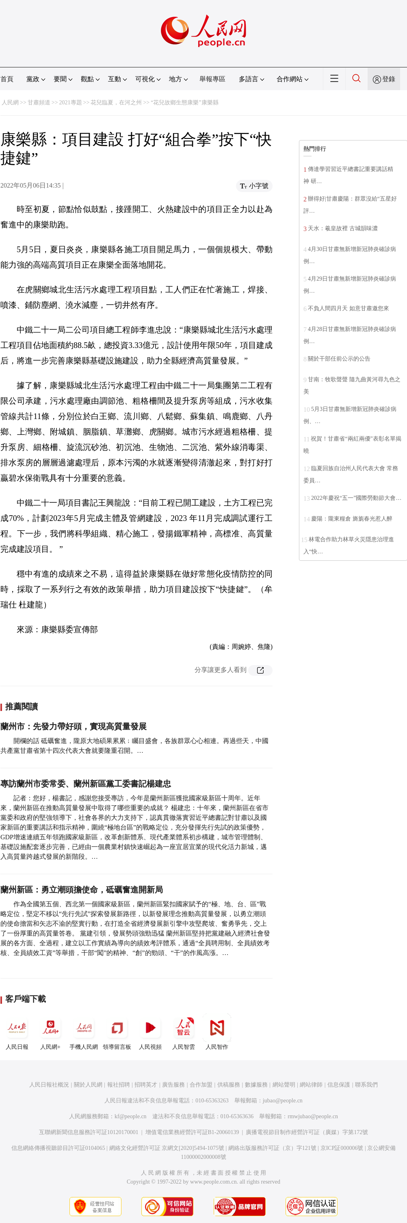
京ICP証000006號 (342, 1148)
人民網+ (50, 1031)
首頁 (6, 79)
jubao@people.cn (283, 1101)
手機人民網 (83, 1031)
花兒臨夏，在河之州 (116, 102)
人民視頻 (150, 1031)
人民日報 (17, 1031)
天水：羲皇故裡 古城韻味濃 (343, 228)
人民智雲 (183, 1031)
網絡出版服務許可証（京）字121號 (272, 1148)
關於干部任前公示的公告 (339, 359)
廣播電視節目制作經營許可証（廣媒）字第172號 (307, 1132)
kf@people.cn (131, 1116)
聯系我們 (366, 1085)
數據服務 (256, 1085)
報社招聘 (118, 1085)
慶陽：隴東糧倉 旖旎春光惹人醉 (351, 519)
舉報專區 (212, 79)
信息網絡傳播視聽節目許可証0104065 (58, 1148)
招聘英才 (145, 1085)
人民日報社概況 (49, 1085)
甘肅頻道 (39, 102)
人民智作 (217, 1031)
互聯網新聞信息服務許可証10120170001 (89, 1132)
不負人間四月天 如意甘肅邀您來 (348, 308)
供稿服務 (228, 1085)
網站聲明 (284, 1085)
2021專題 (70, 102)
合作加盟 (201, 1085)
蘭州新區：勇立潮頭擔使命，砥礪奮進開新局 (81, 889)
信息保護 (338, 1085)
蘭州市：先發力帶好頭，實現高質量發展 (73, 726)
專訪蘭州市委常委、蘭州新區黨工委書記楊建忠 (85, 783)
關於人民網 (88, 1085)
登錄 (388, 79)
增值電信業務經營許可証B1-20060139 (192, 1132)
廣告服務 (173, 1085)
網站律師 (311, 1085)
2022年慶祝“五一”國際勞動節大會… (356, 498)
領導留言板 (117, 1031)
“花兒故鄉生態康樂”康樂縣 (184, 102)
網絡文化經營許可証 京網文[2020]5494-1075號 (167, 1148)
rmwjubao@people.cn (313, 1116)
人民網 (10, 102)
